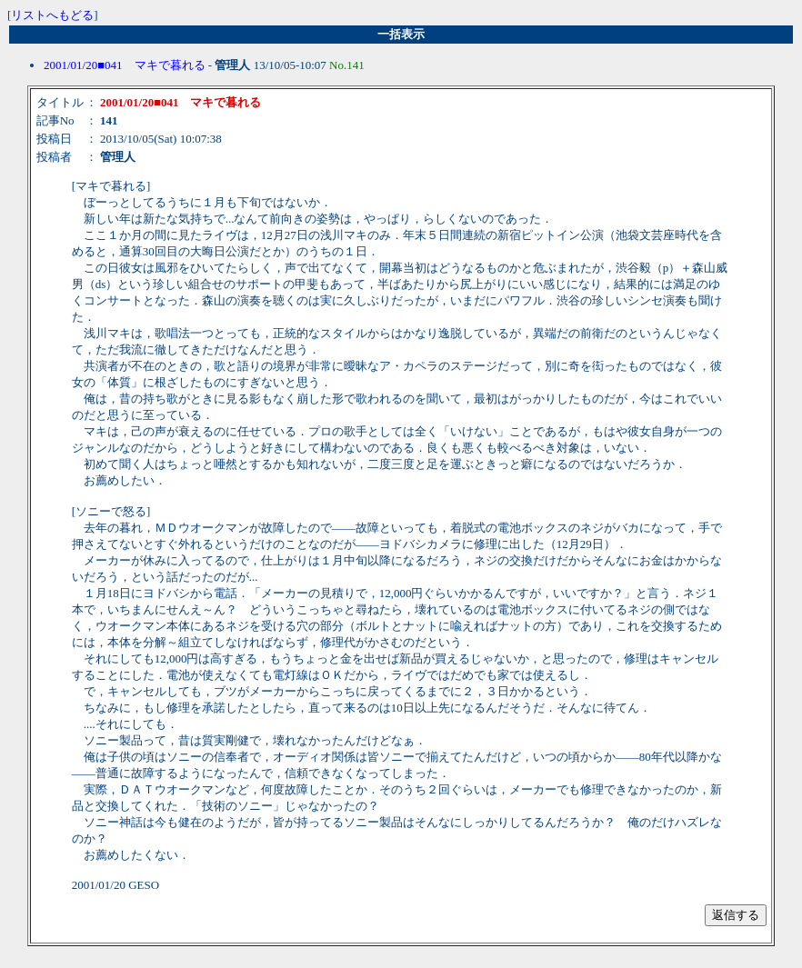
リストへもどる (52, 15)
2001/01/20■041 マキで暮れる (125, 65)
